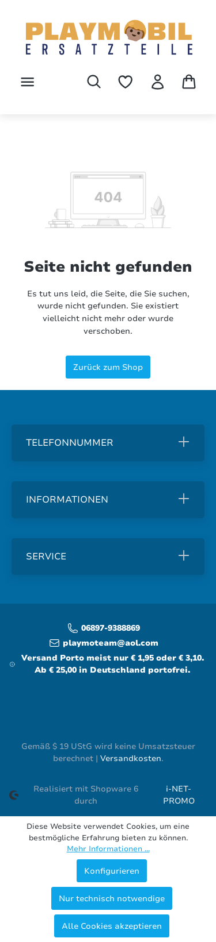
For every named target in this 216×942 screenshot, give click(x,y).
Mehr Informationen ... (108, 849)
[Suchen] (93, 81)
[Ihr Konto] (157, 81)
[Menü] (27, 81)
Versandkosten (130, 758)
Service (46, 556)
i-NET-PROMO (179, 794)
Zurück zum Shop (108, 367)
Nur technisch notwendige (112, 898)
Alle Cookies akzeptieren (112, 926)
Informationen (67, 499)
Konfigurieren (111, 871)
